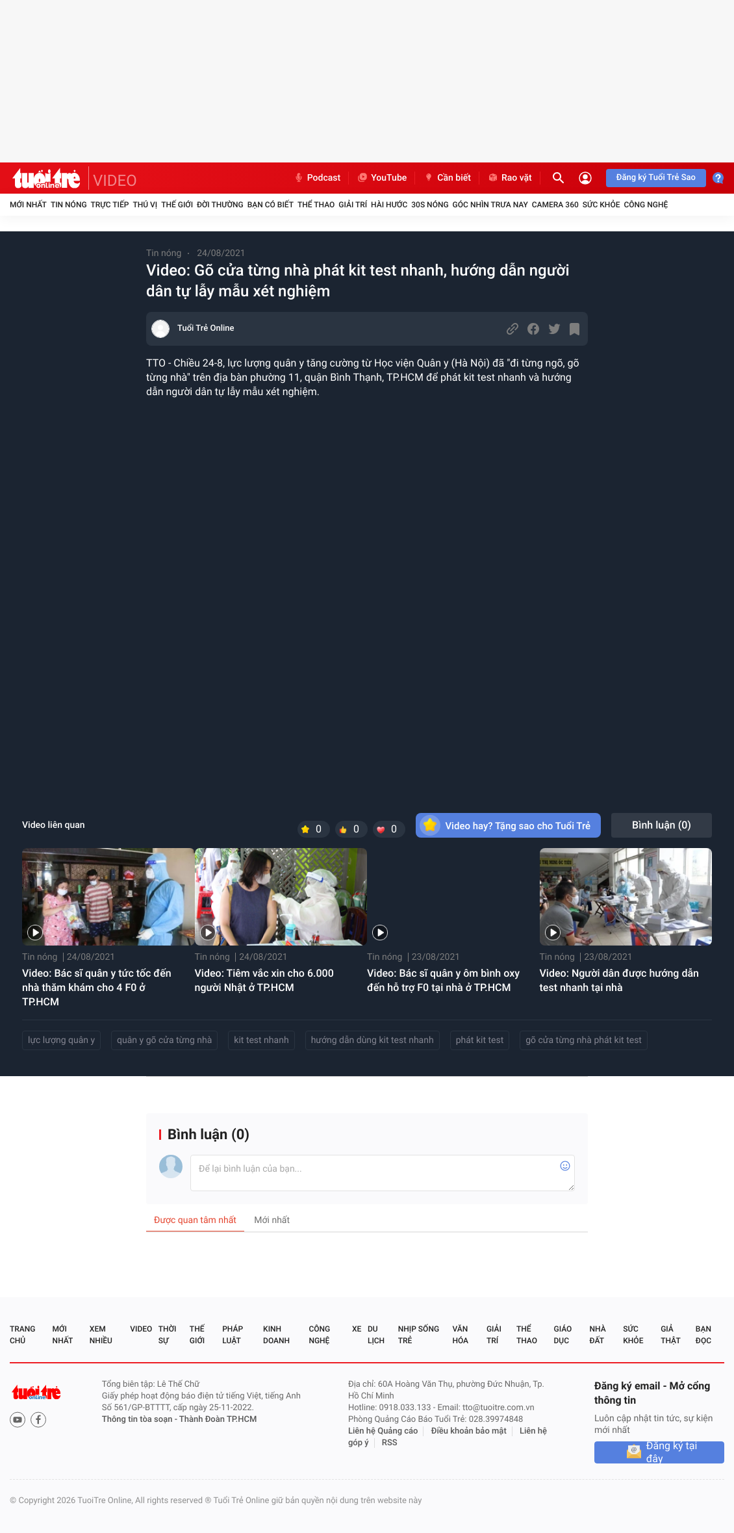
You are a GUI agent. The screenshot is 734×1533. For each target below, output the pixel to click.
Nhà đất (597, 1334)
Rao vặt (509, 178)
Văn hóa (460, 1334)
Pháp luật (232, 1334)
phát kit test (480, 1040)
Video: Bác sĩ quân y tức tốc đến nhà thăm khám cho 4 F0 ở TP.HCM (96, 987)
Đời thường (220, 204)
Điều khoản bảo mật (469, 1431)
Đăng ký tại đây (672, 1452)
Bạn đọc (703, 1334)
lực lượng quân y (61, 1040)
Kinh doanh (276, 1334)
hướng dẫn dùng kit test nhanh (372, 1040)
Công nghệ (646, 204)
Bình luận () (661, 825)
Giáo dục (563, 1334)
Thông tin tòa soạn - (140, 1419)
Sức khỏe (601, 204)
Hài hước (389, 204)
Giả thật (670, 1334)
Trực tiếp (110, 204)
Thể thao (316, 204)
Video (141, 1328)
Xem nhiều (101, 1334)
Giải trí (352, 204)
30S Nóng (429, 204)
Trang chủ (22, 1334)
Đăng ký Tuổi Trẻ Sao (656, 178)
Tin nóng (69, 204)
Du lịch (376, 1334)
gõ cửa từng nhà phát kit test (583, 1040)
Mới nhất (28, 204)
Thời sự (167, 1334)
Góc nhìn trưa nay (490, 204)
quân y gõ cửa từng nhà (164, 1040)
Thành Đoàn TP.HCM (218, 1419)
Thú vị (145, 204)
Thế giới (177, 204)
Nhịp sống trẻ (418, 1334)
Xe (356, 1328)
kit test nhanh (261, 1040)
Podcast (317, 178)
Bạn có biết (270, 204)
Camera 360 (555, 204)
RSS (390, 1443)
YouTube (382, 178)
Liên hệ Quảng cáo (383, 1431)
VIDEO (115, 181)
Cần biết (447, 178)
